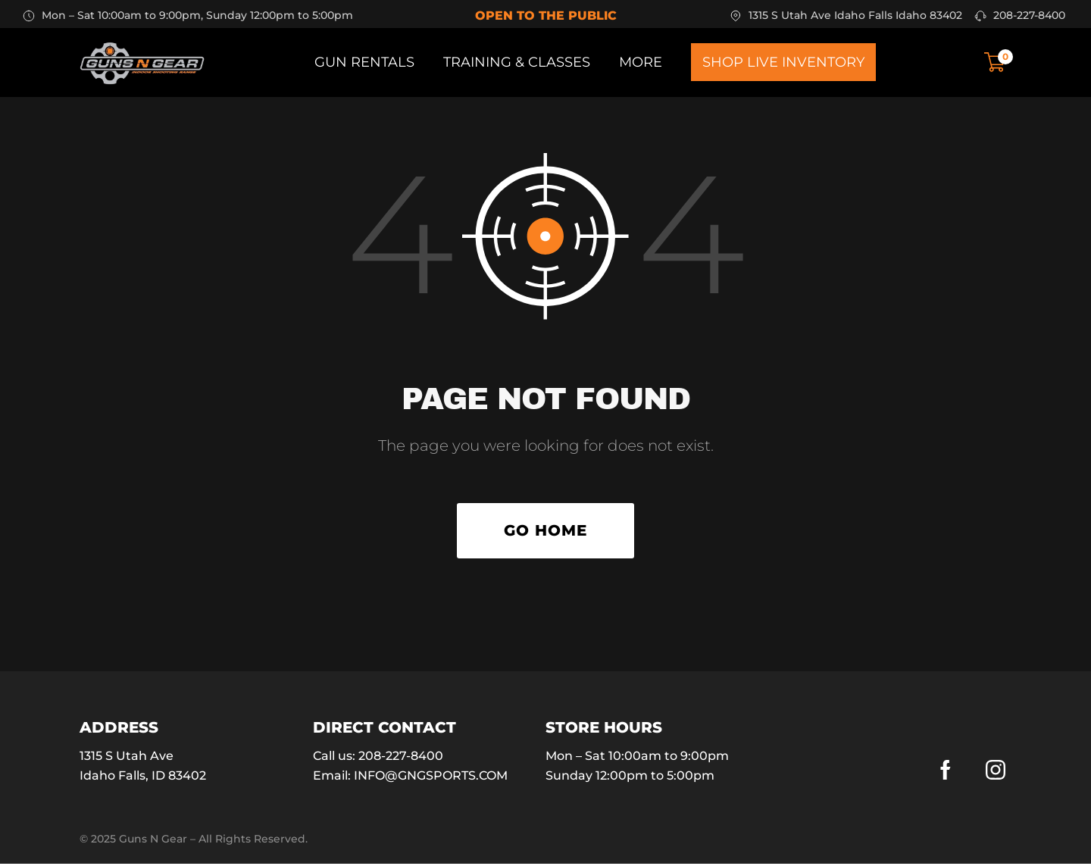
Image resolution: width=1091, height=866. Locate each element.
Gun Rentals (364, 62)
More (640, 62)
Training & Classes (516, 62)
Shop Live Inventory (783, 62)
